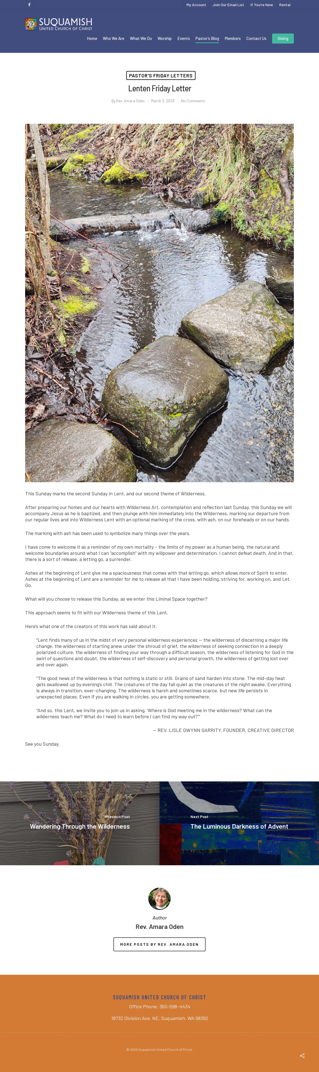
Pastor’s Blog (207, 38)
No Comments (193, 100)
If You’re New (262, 4)
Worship (165, 38)
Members (233, 38)
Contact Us (256, 38)
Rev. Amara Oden (130, 100)
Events (183, 38)
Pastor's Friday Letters (161, 75)
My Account (196, 4)
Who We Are (113, 38)
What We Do (141, 38)
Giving (283, 38)
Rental (285, 4)
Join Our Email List (228, 4)
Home (92, 38)
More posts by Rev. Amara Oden (159, 944)
